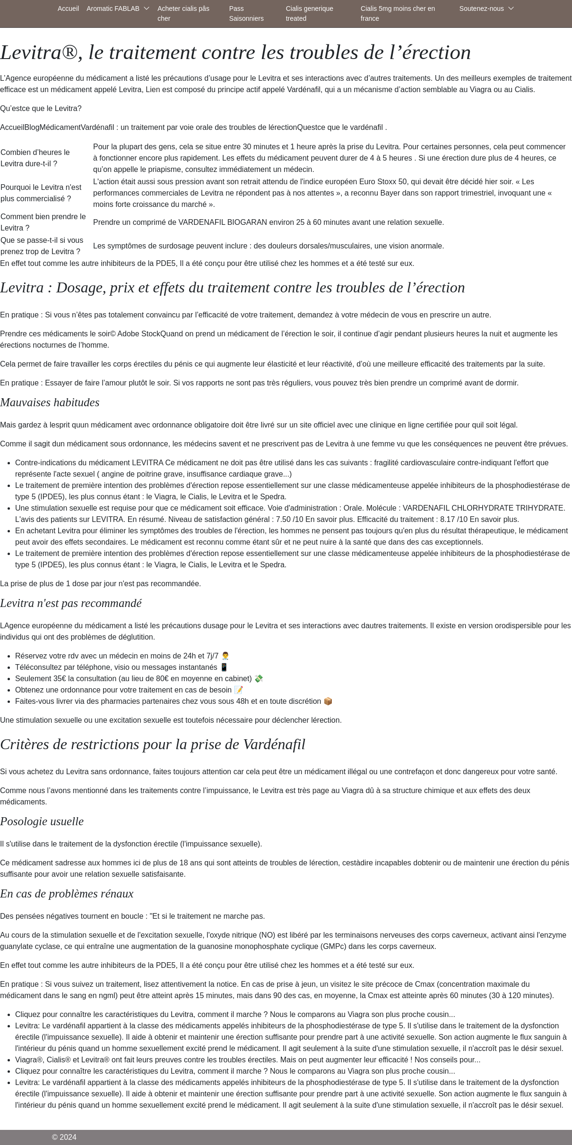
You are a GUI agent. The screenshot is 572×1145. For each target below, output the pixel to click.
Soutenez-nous (481, 8)
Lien (153, 89)
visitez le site (351, 984)
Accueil (68, 8)
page (320, 790)
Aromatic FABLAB (113, 8)
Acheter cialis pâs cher (183, 13)
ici (136, 863)
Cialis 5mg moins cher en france (398, 13)
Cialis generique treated (309, 13)
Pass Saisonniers (246, 13)
